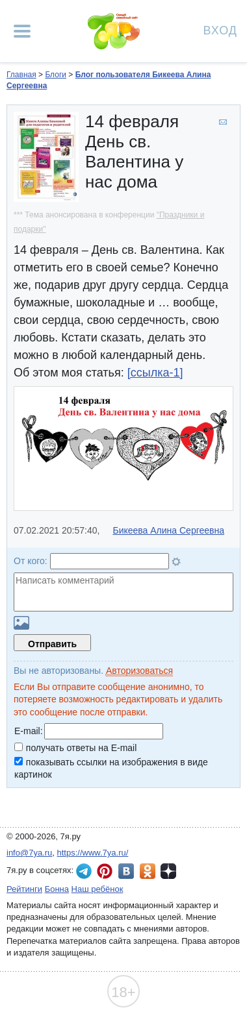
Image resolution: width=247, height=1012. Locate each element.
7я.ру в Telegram (84, 871)
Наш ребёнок (98, 889)
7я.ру (168, 871)
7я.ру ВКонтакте (126, 871)
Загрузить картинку (21, 623)
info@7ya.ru (29, 853)
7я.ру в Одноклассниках (147, 871)
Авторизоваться (139, 670)
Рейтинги (24, 889)
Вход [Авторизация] (220, 29)
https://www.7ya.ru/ (93, 853)
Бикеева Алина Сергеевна (168, 530)
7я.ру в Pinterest (104, 871)
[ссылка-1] (155, 372)
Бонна (57, 889)
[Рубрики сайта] (22, 31)
